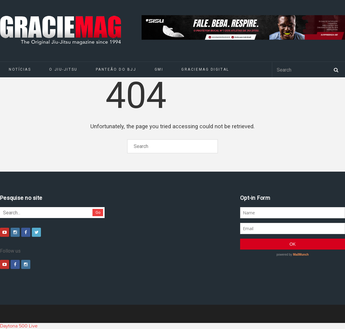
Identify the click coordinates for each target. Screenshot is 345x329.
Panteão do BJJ (116, 69)
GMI (159, 69)
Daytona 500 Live (19, 326)
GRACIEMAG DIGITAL (205, 69)
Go (98, 212)
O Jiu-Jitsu (63, 69)
